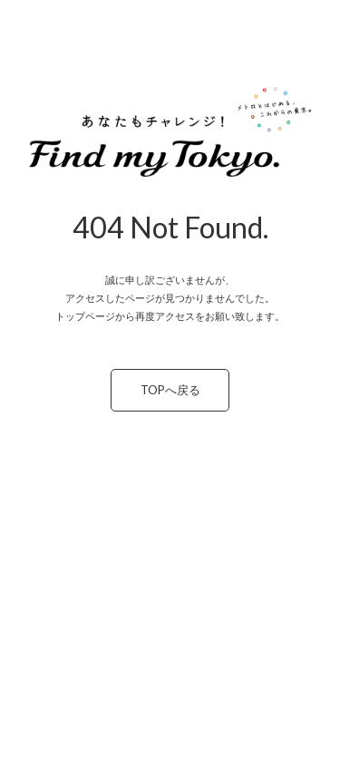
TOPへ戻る (170, 390)
